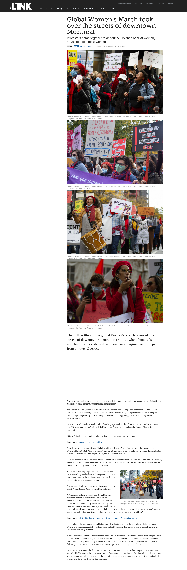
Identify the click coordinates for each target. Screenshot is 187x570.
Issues (111, 8)
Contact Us (171, 4)
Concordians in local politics (90, 442)
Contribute (149, 4)
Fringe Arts (62, 8)
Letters (75, 8)
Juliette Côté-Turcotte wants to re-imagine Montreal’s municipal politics (108, 518)
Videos (100, 8)
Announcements (124, 4)
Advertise (160, 4)
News (39, 8)
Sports (48, 8)
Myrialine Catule (86, 46)
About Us (138, 4)
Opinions (88, 8)
